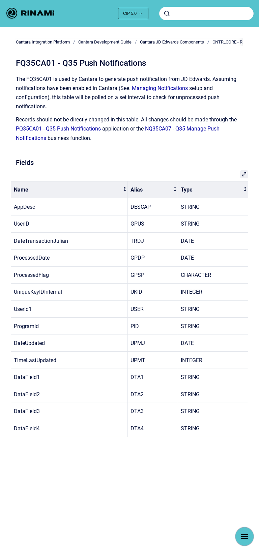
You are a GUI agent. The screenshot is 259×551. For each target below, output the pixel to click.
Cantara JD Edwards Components (172, 42)
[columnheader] (69, 189)
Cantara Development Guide (105, 42)
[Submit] (167, 13)
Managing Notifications (160, 88)
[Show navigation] (244, 536)
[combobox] (206, 13)
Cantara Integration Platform (43, 42)
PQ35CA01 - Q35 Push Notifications (58, 128)
